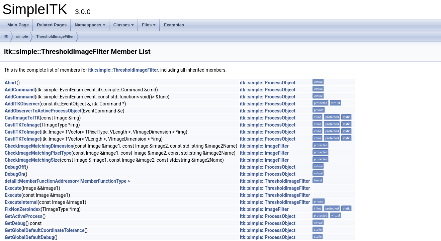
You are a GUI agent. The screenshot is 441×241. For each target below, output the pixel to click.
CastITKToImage (22, 125)
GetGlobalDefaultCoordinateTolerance (44, 230)
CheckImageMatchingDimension (39, 146)
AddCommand (20, 89)
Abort (10, 82)
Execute (13, 188)
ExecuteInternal (21, 202)
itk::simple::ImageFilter (264, 146)
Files (149, 24)
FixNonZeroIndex (22, 209)
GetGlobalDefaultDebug (29, 237)
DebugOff (15, 167)
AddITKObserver (22, 103)
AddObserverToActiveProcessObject (43, 110)
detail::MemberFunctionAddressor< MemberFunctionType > (67, 181)
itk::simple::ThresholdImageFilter (123, 70)
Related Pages (52, 24)
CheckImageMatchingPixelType (38, 153)
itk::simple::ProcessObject (267, 82)
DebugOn (14, 174)
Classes (123, 24)
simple (22, 36)
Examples (174, 24)
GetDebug (15, 223)
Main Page (18, 24)
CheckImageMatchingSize (32, 160)
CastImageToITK (22, 117)
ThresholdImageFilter (55, 36)
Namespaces (90, 24)
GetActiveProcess (23, 216)
